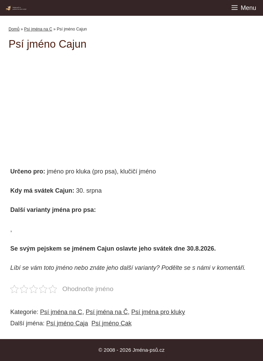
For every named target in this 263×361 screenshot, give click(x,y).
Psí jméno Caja (67, 323)
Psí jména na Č (107, 312)
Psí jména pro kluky (158, 312)
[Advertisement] (136, 105)
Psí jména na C (38, 29)
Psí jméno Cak (111, 323)
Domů (14, 29)
